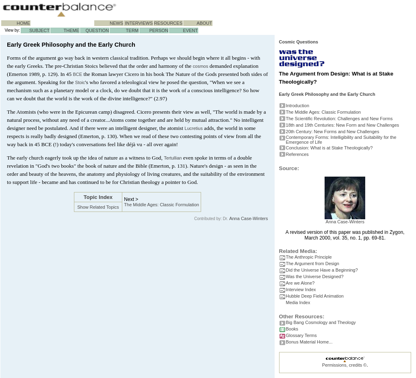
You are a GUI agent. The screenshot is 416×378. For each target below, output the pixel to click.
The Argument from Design (312, 263)
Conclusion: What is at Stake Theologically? (329, 147)
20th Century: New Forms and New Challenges (332, 131)
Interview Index (301, 289)
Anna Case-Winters (248, 218)
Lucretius (193, 128)
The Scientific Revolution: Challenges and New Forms (339, 118)
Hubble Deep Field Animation (315, 296)
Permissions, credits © (344, 365)
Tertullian (173, 158)
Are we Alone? (300, 283)
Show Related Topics (98, 207)
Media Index (298, 302)
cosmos (200, 66)
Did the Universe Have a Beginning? (322, 270)
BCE (77, 74)
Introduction (297, 105)
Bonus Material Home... (309, 341)
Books (292, 328)
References (297, 154)
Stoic (80, 82)
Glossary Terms (301, 335)
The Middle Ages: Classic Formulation (161, 204)
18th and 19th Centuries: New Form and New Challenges (342, 125)
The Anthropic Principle (309, 257)
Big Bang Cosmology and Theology (321, 322)
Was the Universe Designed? (315, 276)
